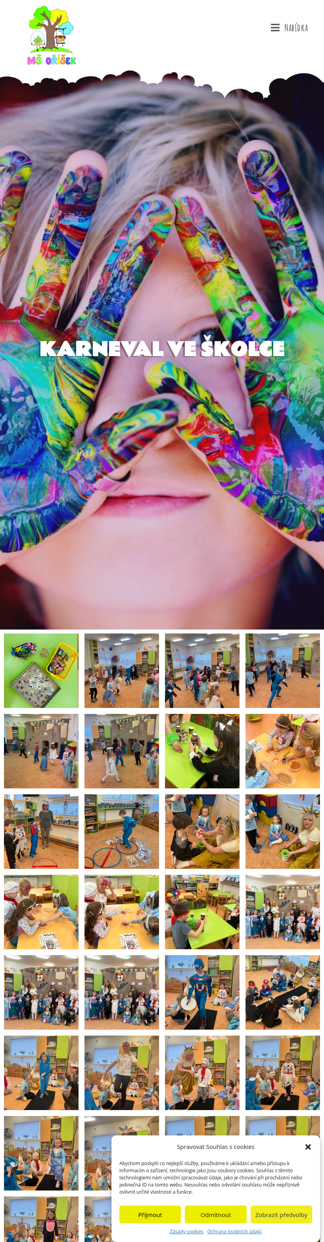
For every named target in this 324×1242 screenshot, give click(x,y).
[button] (308, 1149)
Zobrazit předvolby (281, 1217)
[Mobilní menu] (289, 27)
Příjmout (150, 1217)
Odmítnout (216, 1217)
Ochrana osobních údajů (234, 1234)
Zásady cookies (186, 1234)
